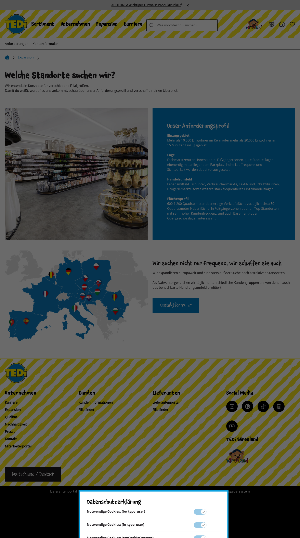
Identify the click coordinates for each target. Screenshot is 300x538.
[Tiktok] (263, 406)
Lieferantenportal (166, 402)
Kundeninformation (140, 491)
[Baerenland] (253, 24)
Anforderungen (16, 43)
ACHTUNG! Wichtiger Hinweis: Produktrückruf (146, 5)
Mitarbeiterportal (18, 446)
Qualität (11, 417)
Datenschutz (199, 491)
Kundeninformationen (96, 402)
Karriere (133, 24)
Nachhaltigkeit (16, 424)
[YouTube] (232, 426)
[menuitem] (42, 24)
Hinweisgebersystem (234, 491)
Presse (10, 431)
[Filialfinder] (282, 24)
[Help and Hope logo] (176, 519)
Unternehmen (75, 24)
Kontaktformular (45, 43)
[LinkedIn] (279, 406)
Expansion (107, 24)
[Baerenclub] (237, 456)
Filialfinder (86, 409)
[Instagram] (232, 406)
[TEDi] (16, 24)
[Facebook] (247, 406)
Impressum (172, 491)
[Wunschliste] (292, 24)
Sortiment (42, 24)
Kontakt (11, 439)
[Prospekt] (271, 24)
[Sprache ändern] (33, 474)
